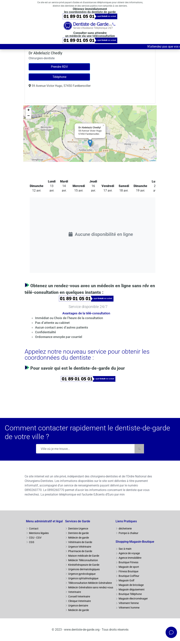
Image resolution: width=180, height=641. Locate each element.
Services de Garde (77, 521)
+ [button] (28, 110)
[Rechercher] (139, 448)
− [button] (28, 116)
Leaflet (152, 160)
